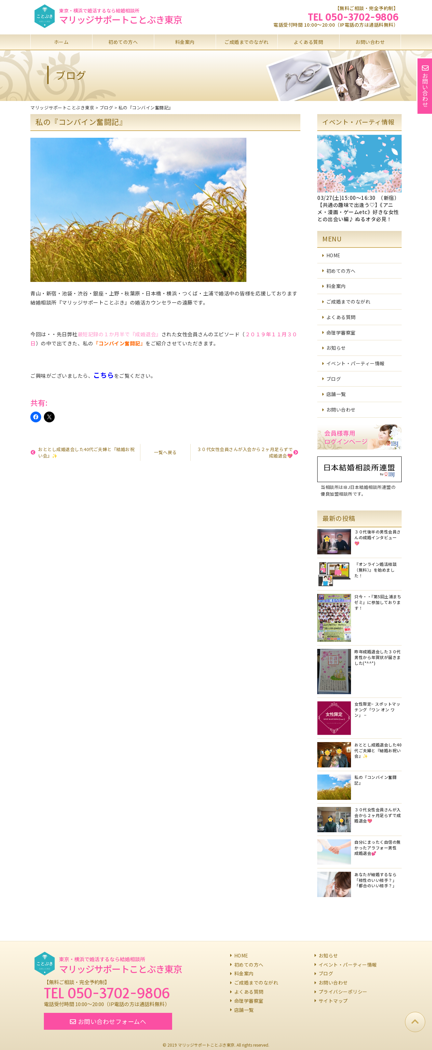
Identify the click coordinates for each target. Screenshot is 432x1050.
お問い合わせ (370, 41)
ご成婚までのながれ (246, 41)
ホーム (61, 41)
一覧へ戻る (165, 452)
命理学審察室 (341, 332)
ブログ (333, 378)
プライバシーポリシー (343, 991)
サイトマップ (333, 1000)
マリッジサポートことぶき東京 (120, 19)
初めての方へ (123, 41)
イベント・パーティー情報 (355, 363)
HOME (333, 255)
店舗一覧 (336, 394)
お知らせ (336, 347)
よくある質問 (308, 41)
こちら (103, 375)
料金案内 (185, 41)
